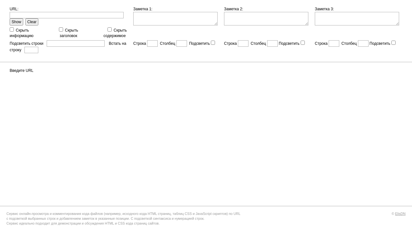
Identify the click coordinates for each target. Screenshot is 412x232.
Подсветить (199, 43)
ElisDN (400, 214)
